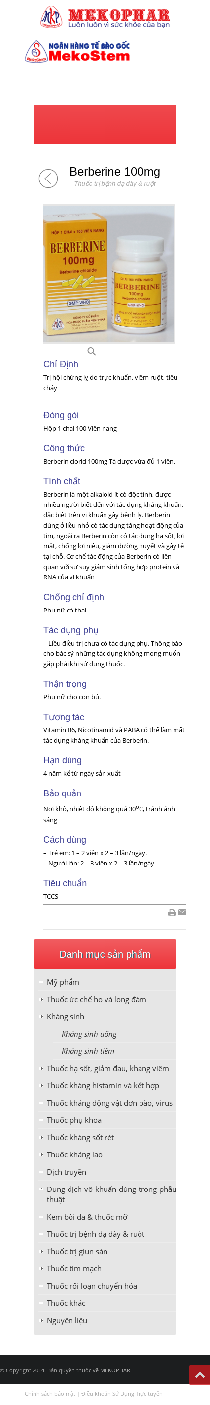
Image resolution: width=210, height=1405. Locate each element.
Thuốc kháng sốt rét (80, 1137)
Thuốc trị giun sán (77, 1251)
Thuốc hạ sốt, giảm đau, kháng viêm (108, 1068)
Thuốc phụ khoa (74, 1120)
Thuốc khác (66, 1303)
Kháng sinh (65, 1016)
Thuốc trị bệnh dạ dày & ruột (95, 1234)
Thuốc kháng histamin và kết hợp (103, 1085)
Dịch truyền (66, 1172)
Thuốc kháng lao (75, 1154)
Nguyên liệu (67, 1320)
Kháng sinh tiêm (88, 1051)
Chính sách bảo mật (50, 1393)
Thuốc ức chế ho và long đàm (96, 999)
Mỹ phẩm (63, 982)
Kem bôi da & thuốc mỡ (87, 1217)
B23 (103, 354)
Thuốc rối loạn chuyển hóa (92, 1286)
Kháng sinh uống (89, 1034)
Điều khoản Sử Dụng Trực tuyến (122, 1393)
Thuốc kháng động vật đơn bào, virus (110, 1103)
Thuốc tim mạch (74, 1268)
